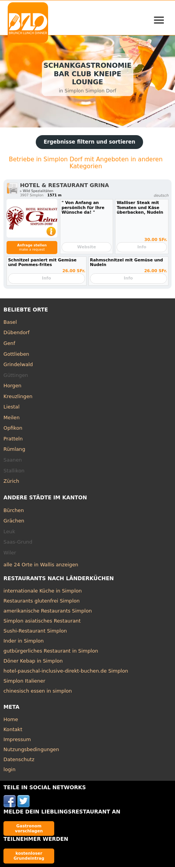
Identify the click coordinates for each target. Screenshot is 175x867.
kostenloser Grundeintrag (28, 855)
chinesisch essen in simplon (37, 691)
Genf (9, 343)
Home (10, 719)
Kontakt (12, 729)
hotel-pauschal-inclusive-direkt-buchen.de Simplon (65, 671)
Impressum (17, 739)
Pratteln (13, 439)
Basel (10, 322)
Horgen (12, 385)
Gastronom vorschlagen (29, 828)
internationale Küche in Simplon (42, 591)
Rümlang (14, 449)
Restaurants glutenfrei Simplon (41, 601)
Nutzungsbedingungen (31, 749)
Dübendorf (16, 332)
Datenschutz (18, 759)
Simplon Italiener (24, 681)
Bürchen (13, 510)
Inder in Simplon (23, 641)
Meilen (11, 417)
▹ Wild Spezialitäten (36, 191)
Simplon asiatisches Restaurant (42, 621)
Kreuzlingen (17, 396)
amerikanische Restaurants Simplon (47, 611)
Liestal (11, 407)
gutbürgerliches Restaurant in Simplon (50, 651)
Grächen (13, 521)
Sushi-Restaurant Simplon (35, 631)
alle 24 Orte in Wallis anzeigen (40, 564)
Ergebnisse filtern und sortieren (89, 142)
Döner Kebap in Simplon (33, 661)
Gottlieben (16, 354)
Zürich (11, 481)
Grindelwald (18, 364)
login (9, 769)
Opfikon (12, 428)
